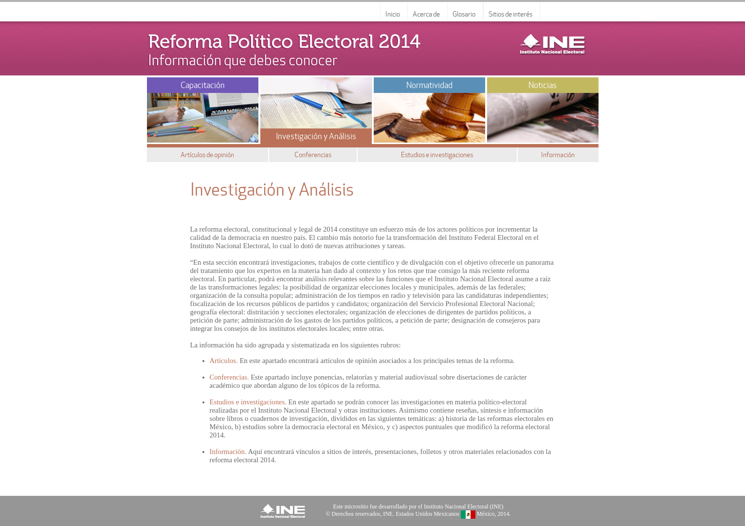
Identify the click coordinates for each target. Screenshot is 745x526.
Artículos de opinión (207, 154)
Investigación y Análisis (316, 136)
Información (558, 154)
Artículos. (224, 360)
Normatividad (429, 85)
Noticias (542, 85)
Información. (228, 451)
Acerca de (426, 14)
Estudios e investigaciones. (248, 402)
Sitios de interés (510, 14)
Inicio (392, 14)
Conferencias (312, 154)
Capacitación (203, 85)
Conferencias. (229, 377)
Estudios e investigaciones (437, 154)
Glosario (464, 14)
